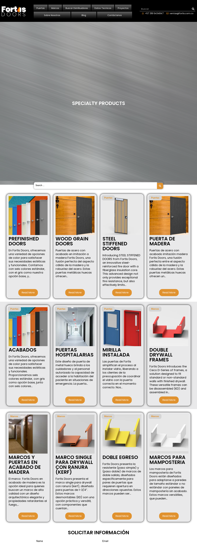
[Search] (193, 9)
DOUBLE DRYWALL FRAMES (161, 353)
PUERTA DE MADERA (162, 240)
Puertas (40, 8)
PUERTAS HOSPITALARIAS (75, 351)
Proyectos (123, 8)
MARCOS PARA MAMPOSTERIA (167, 459)
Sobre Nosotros (52, 15)
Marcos (55, 8)
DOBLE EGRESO (120, 456)
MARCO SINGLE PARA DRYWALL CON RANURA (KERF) (74, 463)
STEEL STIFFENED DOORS (115, 242)
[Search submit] (160, 185)
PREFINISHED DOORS (24, 240)
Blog (84, 15)
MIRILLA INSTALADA (116, 351)
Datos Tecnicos (102, 8)
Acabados (22, 348)
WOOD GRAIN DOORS (72, 240)
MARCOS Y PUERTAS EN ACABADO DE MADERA (25, 463)
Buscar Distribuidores (77, 8)
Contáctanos (114, 15)
